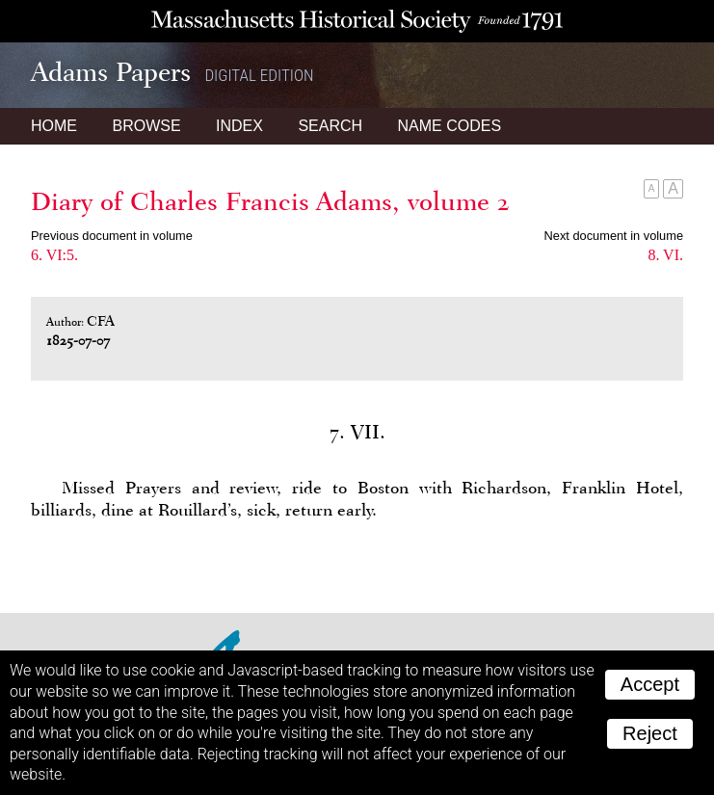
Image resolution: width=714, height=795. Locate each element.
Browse (146, 126)
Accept (650, 684)
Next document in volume (613, 235)
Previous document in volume (112, 235)
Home (54, 126)
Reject (649, 733)
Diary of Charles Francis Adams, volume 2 (270, 201)
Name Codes (450, 126)
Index (239, 126)
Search (330, 126)
